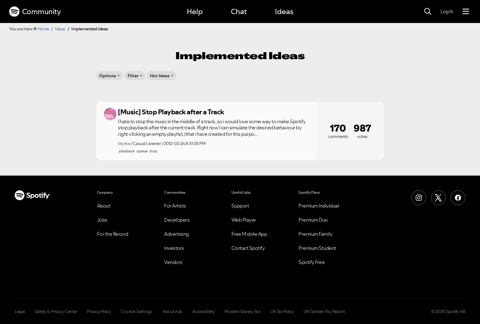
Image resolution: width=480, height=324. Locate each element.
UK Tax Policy (282, 311)
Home (43, 29)
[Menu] (466, 11)
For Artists (175, 205)
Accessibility (203, 311)
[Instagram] (418, 197)
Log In (447, 11)
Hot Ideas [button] (160, 76)
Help (195, 11)
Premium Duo (313, 219)
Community (35, 11)
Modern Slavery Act (242, 311)
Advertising (176, 234)
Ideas (284, 11)
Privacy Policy (99, 311)
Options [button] (107, 76)
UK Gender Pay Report (324, 311)
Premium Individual (318, 205)
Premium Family (315, 234)
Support (240, 205)
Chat (239, 11)
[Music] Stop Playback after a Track (171, 112)
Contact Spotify (248, 248)
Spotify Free (311, 262)
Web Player (243, 219)
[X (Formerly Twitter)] (438, 197)
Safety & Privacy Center (56, 311)
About (104, 205)
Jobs (102, 219)
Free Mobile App (249, 234)
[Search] (427, 12)
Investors (174, 248)
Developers (176, 219)
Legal (20, 311)
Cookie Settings (136, 311)
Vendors (173, 262)
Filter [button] (133, 76)
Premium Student (317, 248)
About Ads (172, 311)
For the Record (112, 234)
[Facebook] (458, 197)
